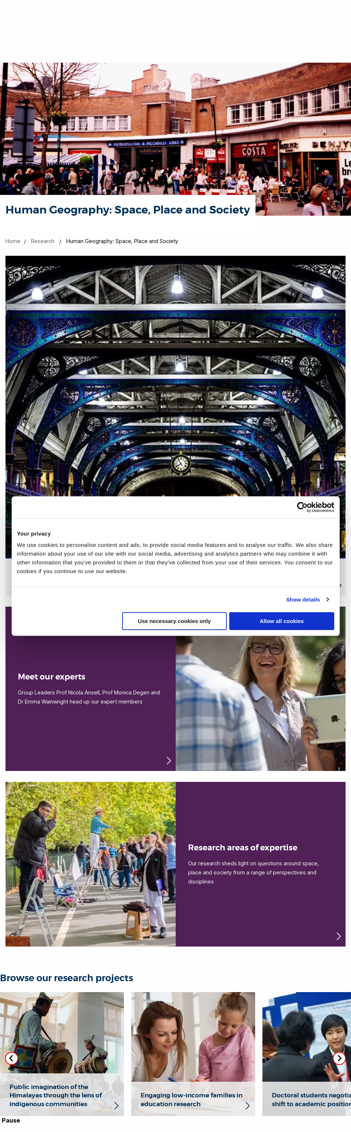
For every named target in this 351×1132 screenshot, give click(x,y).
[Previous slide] (11, 1058)
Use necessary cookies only (174, 621)
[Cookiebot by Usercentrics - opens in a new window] (302, 507)
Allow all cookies (282, 621)
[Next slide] (339, 1058)
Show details (303, 599)
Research (42, 241)
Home (12, 241)
